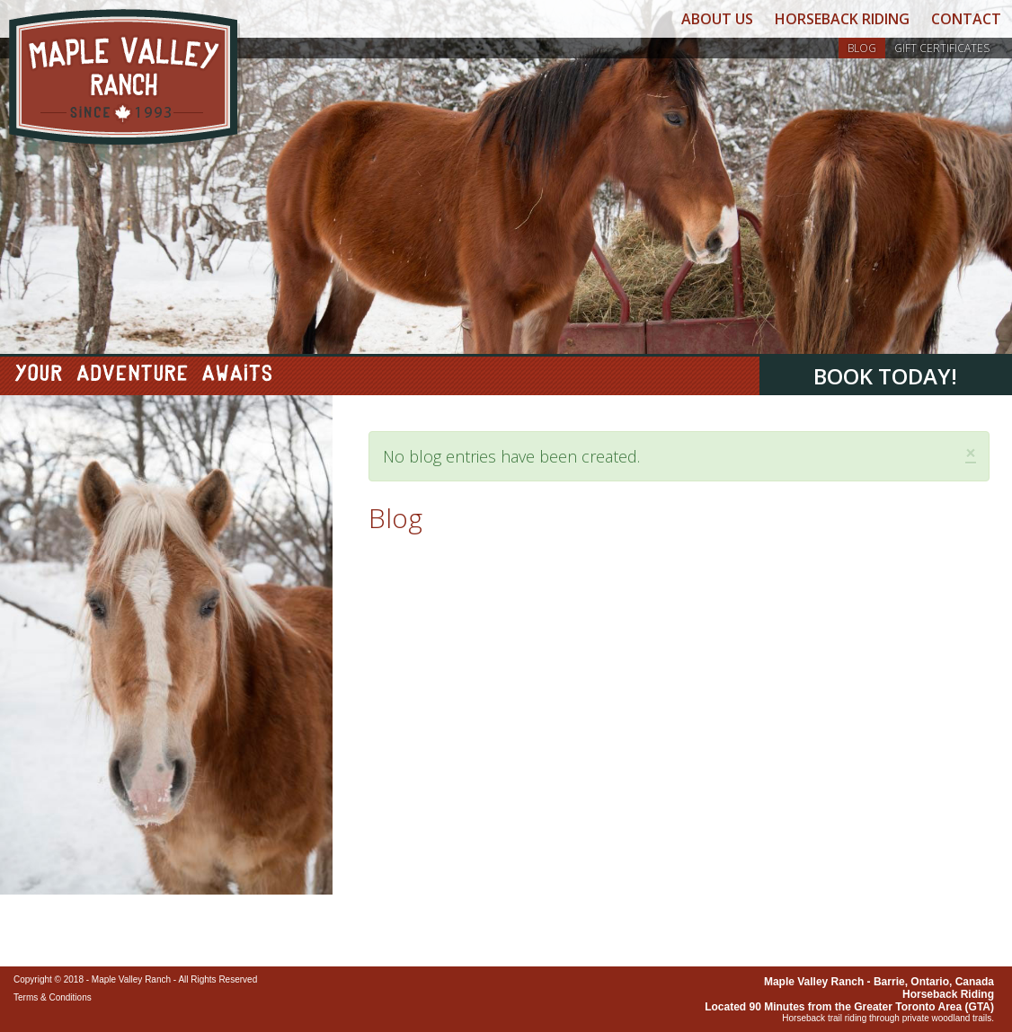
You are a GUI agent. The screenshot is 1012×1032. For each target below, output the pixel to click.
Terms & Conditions (52, 997)
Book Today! (885, 376)
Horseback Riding (842, 19)
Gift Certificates (942, 48)
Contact (966, 19)
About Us (717, 19)
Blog (862, 48)
